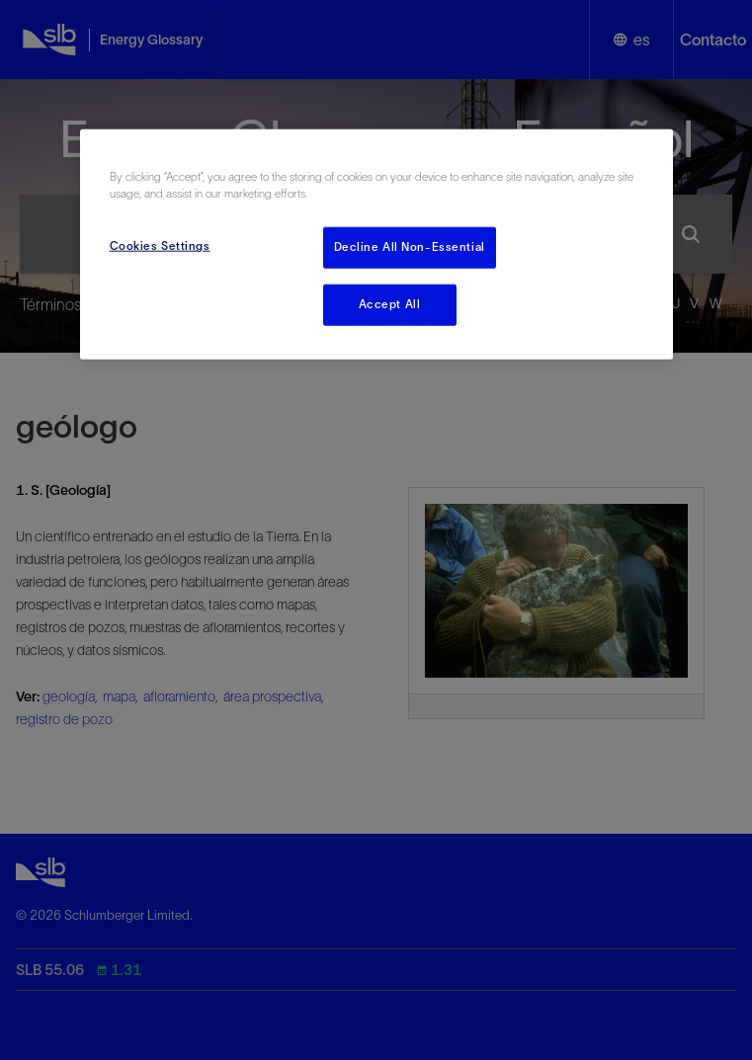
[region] (376, 244)
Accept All (390, 304)
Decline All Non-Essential (409, 247)
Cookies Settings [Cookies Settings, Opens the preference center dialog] (160, 246)
